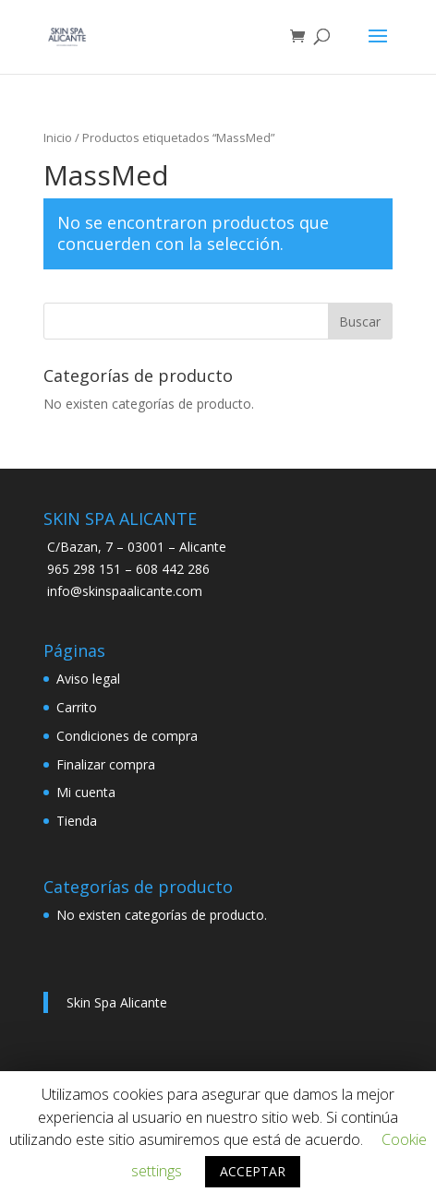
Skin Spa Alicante (117, 1002)
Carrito (76, 707)
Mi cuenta (85, 792)
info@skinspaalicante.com (124, 591)
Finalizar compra (105, 764)
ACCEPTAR (252, 1171)
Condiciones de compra (127, 736)
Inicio (57, 137)
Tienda (76, 820)
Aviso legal (88, 678)
